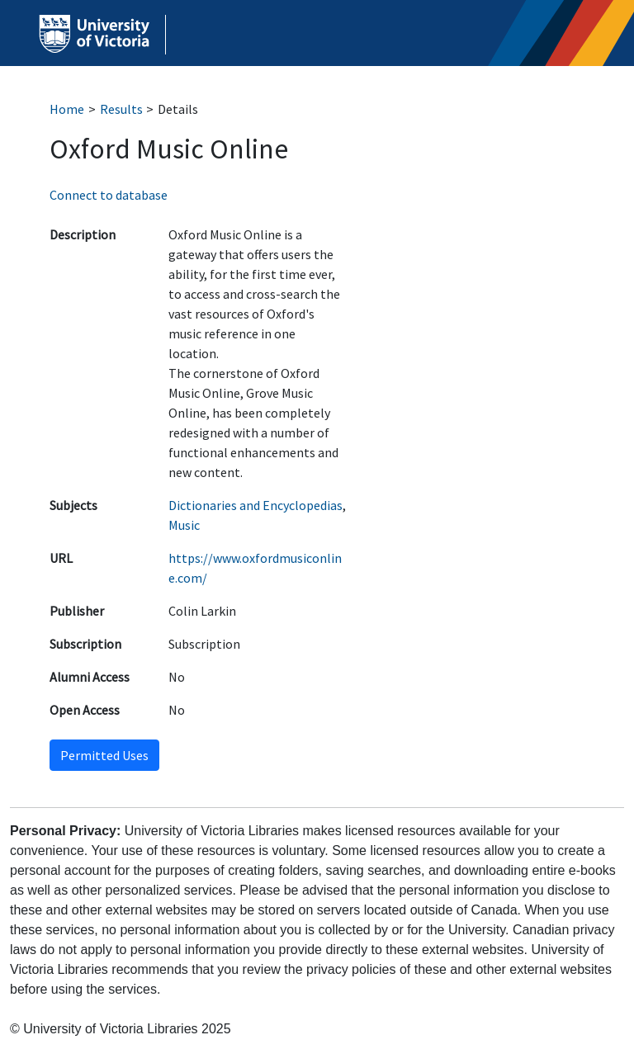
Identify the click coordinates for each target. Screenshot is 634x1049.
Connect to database (109, 195)
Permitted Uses (104, 755)
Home (67, 109)
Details (178, 109)
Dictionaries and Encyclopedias (255, 505)
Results (121, 109)
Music (184, 525)
